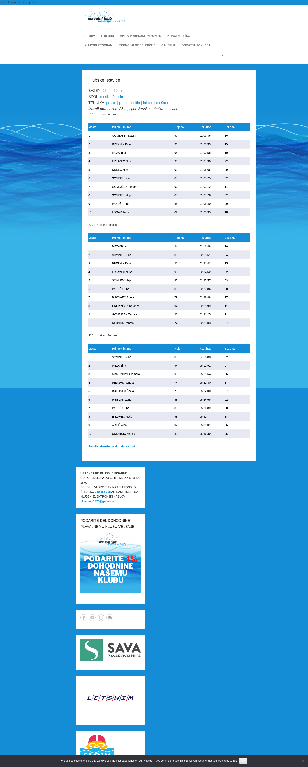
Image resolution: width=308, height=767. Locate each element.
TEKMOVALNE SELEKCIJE (137, 45)
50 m (118, 91)
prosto (111, 103)
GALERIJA (168, 45)
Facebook (83, 617)
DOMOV (89, 36)
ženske (118, 97)
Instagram (101, 617)
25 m (107, 91)
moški (105, 97)
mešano (162, 103)
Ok (243, 760)
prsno (123, 103)
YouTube (92, 617)
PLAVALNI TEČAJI (179, 36)
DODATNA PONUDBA (196, 45)
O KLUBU (107, 36)
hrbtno (148, 103)
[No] (303, 761)
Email (109, 617)
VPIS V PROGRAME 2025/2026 (140, 36)
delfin (135, 103)
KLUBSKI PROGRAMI (98, 45)
